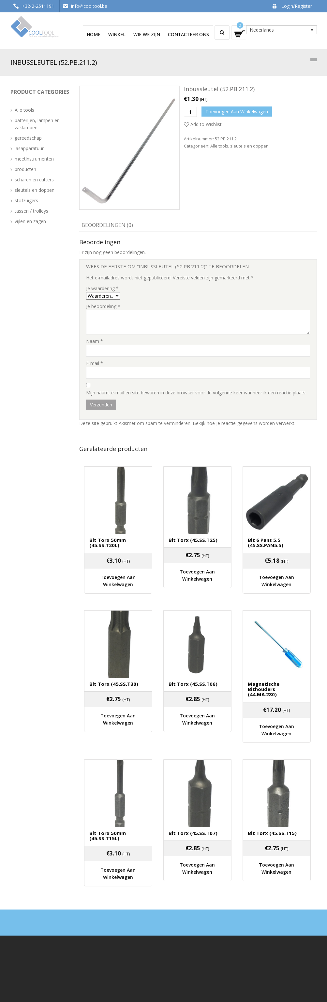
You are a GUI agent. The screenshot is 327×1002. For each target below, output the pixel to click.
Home (93, 34)
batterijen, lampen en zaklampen (37, 124)
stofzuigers (26, 200)
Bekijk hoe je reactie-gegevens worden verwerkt (243, 423)
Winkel (117, 34)
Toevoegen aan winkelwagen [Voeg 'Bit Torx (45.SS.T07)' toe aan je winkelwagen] (197, 837)
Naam (94, 341)
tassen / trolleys (31, 211)
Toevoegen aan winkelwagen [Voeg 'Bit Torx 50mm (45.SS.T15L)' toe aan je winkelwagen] (118, 842)
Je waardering (102, 288)
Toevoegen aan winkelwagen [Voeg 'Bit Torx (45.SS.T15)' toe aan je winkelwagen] (276, 837)
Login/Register (296, 6)
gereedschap (28, 138)
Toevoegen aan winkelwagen (236, 111)
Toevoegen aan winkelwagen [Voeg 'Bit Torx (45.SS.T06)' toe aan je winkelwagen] (197, 699)
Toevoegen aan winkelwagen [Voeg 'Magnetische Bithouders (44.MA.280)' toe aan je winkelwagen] (276, 710)
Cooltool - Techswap (49, 993)
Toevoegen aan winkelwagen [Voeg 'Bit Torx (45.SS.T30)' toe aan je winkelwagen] (118, 699)
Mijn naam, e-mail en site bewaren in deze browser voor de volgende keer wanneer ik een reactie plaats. (196, 392)
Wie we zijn (146, 34)
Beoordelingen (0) (107, 225)
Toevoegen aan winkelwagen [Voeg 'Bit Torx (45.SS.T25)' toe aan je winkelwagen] (197, 567)
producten (25, 169)
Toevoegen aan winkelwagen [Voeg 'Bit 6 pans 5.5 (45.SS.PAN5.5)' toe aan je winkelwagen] (276, 572)
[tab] (107, 226)
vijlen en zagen (30, 221)
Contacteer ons (188, 34)
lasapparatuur (29, 148)
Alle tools (219, 146)
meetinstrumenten (34, 159)
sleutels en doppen (249, 146)
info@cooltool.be (89, 6)
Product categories (39, 91)
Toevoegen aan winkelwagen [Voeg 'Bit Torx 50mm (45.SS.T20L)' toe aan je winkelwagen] (118, 572)
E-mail (94, 363)
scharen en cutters (34, 179)
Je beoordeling (103, 306)
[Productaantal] (190, 112)
